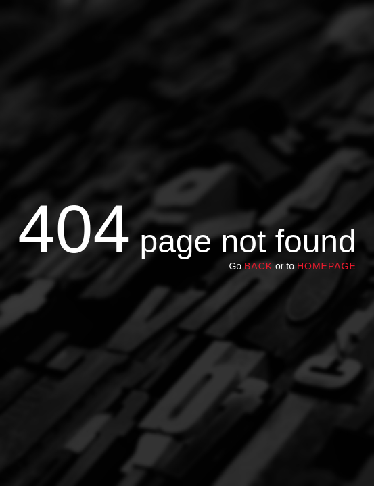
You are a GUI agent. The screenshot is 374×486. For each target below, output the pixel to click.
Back (258, 266)
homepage (326, 266)
